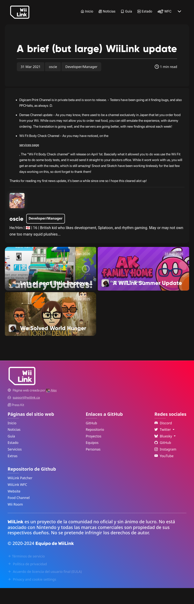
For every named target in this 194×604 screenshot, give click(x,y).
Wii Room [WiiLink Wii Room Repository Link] (15, 520)
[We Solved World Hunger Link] (50, 329)
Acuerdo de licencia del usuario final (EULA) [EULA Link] (45, 587)
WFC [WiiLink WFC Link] (164, 11)
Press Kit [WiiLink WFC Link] (16, 421)
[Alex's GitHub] (51, 406)
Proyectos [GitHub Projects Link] (93, 452)
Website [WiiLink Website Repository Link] (14, 507)
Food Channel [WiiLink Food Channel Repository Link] (19, 513)
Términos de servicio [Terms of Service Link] (26, 572)
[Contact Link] (26, 413)
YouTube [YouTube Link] (164, 472)
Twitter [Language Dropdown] (163, 445)
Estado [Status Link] (144, 11)
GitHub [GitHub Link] (91, 439)
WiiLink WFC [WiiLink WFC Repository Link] (17, 500)
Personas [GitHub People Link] (93, 465)
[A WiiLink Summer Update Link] (143, 284)
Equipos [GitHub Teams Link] (92, 458)
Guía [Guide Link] (126, 11)
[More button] (179, 11)
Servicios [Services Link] (15, 465)
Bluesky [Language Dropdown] (163, 452)
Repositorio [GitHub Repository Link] (95, 445)
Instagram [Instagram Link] (165, 465)
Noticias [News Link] (107, 11)
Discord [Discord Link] (163, 439)
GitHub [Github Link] (162, 458)
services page (29, 161)
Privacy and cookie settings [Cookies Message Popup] (32, 595)
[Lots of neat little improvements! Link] (50, 284)
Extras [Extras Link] (12, 472)
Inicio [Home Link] (87, 11)
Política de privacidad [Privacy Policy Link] (27, 580)
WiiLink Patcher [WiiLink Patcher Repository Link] (20, 494)
